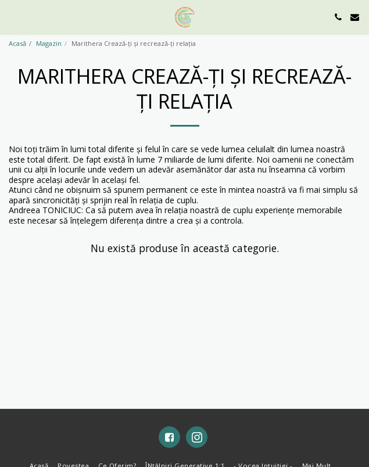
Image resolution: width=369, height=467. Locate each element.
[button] (13, 16)
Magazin (49, 43)
